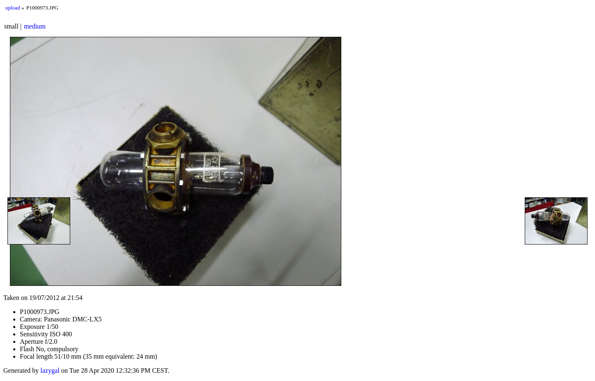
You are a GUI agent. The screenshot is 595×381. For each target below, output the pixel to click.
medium (34, 26)
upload (12, 8)
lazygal (50, 370)
